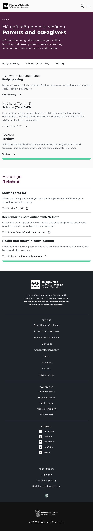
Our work (47, 344)
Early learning (10, 63)
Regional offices (46, 397)
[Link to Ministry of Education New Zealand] (47, 284)
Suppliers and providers (46, 337)
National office (46, 392)
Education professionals (46, 325)
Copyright (46, 474)
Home (5, 19)
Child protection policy (46, 350)
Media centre (46, 403)
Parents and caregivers (46, 331)
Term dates (47, 362)
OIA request (46, 414)
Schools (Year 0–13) (37, 63)
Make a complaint (46, 409)
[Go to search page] (82, 6)
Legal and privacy (46, 480)
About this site (46, 469)
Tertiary (60, 63)
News (46, 356)
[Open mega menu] (88, 6)
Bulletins (46, 369)
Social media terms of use (46, 486)
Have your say (46, 375)
